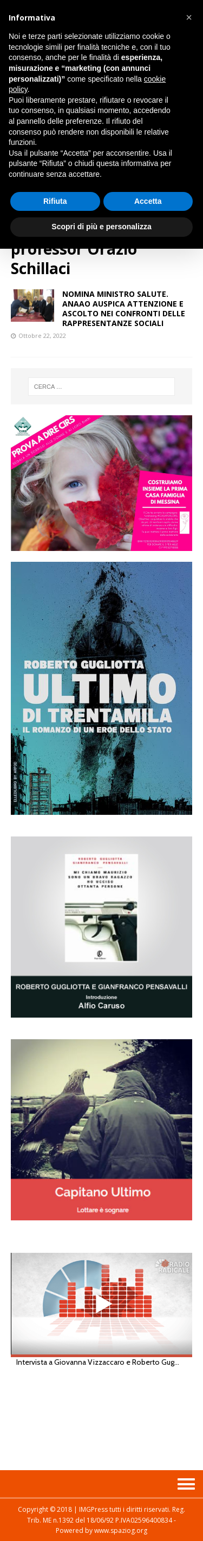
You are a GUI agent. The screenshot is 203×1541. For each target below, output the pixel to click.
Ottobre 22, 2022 (42, 335)
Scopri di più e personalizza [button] (101, 226)
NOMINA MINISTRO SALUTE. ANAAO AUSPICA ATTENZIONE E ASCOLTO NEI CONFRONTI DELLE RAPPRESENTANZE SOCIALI (123, 309)
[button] (189, 17)
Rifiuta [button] (55, 201)
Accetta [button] (148, 201)
